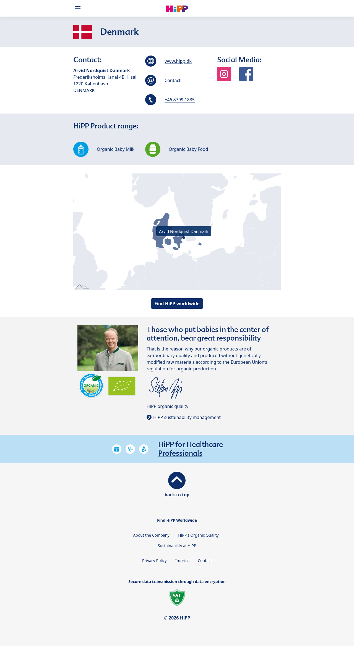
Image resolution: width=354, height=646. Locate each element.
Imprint (182, 560)
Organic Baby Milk (115, 149)
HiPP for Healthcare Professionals (190, 449)
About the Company (151, 535)
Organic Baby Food (188, 149)
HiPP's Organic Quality (198, 535)
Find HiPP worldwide (176, 303)
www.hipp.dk (178, 61)
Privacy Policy (154, 560)
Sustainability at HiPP (177, 545)
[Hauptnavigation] (79, 8)
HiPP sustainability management (187, 417)
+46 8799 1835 (180, 100)
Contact (173, 80)
